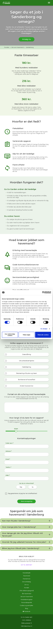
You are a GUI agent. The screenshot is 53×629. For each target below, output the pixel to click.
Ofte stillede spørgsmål (26, 590)
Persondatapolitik (26, 602)
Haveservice (26, 579)
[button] (26, 520)
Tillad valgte (26, 335)
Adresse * (9, 451)
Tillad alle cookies (43, 335)
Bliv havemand (26, 593)
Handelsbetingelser (26, 599)
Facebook (26, 611)
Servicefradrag (26, 582)
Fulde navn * (9, 443)
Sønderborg (30, 47)
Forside (6, 47)
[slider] (16, 431)
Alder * (8, 475)
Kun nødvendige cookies (10, 334)
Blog (26, 608)
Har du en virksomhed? (26, 483)
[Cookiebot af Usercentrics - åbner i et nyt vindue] (43, 292)
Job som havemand (17, 47)
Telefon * (8, 467)
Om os (26, 584)
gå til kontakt (26, 565)
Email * (8, 459)
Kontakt (26, 587)
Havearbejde (26, 573)
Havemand (26, 576)
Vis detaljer (44, 328)
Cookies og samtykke (26, 605)
